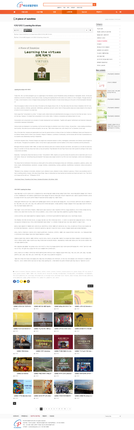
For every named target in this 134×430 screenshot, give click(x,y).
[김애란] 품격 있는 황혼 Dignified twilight (43, 306)
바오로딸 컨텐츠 (62, 273)
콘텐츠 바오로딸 (74, 275)
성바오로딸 (31, 275)
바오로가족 (49, 273)
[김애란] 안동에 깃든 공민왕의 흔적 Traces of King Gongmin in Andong (22, 306)
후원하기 (99, 12)
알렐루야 (59, 7)
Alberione (28, 271)
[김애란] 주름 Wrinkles (22, 351)
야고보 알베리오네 (17, 277)
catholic (44, 271)
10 (64, 409)
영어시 (57, 277)
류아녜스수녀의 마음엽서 (103, 47)
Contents (58, 271)
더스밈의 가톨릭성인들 (102, 53)
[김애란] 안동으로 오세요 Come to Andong (63, 328)
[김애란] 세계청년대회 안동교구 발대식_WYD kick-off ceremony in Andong (84, 373)
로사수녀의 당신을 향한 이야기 (104, 59)
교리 (35, 273)
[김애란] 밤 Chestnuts (22, 373)
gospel (75, 271)
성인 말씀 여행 (100, 56)
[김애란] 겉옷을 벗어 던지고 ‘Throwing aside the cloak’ (63, 306)
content (48, 271)
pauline (89, 271)
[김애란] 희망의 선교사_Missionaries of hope (63, 373)
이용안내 (52, 416)
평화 (68, 7)
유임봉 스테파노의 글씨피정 (104, 32)
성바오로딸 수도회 (59, 275)
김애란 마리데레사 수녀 (33, 277)
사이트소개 (16, 416)
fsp (86, 271)
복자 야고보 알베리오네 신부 (20, 275)
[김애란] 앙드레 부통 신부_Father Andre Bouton (43, 396)
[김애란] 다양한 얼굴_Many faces (22, 396)
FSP (83, 271)
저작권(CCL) (24, 416)
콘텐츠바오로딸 (82, 275)
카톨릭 (27, 273)
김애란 (24, 277)
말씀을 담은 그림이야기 (103, 35)
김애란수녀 (49, 277)
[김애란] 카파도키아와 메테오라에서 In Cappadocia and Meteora (63, 396)
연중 (54, 12)
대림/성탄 (25, 12)
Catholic (39, 271)
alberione (33, 271)
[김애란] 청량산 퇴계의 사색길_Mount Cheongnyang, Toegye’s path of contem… (43, 373)
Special (84, 12)
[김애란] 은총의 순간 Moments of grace (84, 306)
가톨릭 (32, 273)
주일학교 (67, 275)
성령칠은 (73, 7)
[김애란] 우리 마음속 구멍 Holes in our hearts (84, 351)
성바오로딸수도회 (39, 275)
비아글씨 (99, 44)
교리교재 (39, 273)
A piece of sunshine (24, 19)
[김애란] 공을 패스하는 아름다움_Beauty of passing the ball (43, 328)
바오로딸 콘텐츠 (71, 273)
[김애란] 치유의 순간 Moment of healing (22, 328)
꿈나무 (44, 273)
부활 (64, 7)
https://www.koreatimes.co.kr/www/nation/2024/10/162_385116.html (33, 34)
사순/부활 (39, 12)
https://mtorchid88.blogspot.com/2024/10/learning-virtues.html (31, 37)
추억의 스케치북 (101, 65)
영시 (54, 277)
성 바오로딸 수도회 (49, 275)
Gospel (80, 271)
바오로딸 (55, 273)
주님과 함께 (100, 28)
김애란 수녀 (43, 277)
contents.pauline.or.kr (67, 271)
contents (53, 271)
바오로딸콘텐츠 (88, 273)
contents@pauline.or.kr (34, 426)
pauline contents (21, 273)
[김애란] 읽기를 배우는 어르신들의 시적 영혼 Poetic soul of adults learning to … (84, 328)
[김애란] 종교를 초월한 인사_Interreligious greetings (63, 351)
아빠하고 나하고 (101, 38)
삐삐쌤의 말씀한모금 (102, 62)
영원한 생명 (79, 7)
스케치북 (69, 12)
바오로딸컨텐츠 (80, 273)
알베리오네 (90, 275)
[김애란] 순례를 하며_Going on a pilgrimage (84, 396)
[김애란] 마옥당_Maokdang (43, 351)
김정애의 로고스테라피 (102, 50)
